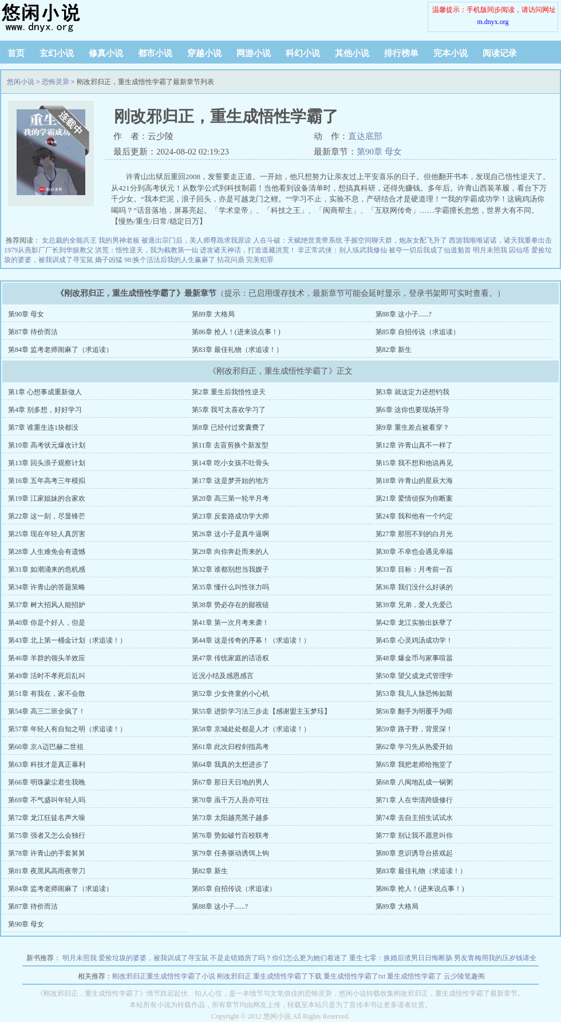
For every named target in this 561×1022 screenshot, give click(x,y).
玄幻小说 (56, 53)
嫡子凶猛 (109, 260)
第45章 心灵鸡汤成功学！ (414, 640)
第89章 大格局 (213, 314)
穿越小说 (204, 53)
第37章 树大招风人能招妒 (46, 605)
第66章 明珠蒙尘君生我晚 (46, 782)
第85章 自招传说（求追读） (418, 332)
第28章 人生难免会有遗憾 (46, 552)
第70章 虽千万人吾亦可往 (230, 800)
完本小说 (450, 53)
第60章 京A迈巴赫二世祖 (46, 747)
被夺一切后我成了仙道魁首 (430, 250)
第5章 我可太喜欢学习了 (229, 410)
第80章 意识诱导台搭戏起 (414, 853)
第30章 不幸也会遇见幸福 (414, 552)
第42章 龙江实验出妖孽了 (414, 623)
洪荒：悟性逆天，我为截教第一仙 (146, 250)
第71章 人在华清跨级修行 (414, 800)
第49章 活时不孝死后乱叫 (46, 676)
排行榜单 (401, 53)
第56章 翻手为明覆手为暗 (414, 711)
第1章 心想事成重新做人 (45, 392)
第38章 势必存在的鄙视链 (230, 605)
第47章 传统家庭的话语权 (230, 658)
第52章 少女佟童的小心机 (230, 694)
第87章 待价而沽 (33, 332)
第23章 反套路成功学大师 (230, 516)
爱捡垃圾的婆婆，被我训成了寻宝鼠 (153, 958)
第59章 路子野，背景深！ (414, 729)
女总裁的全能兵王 (69, 240)
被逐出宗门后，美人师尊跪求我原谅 (196, 240)
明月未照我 (490, 250)
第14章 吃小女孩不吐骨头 (230, 463)
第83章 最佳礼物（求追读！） (237, 350)
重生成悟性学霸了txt (354, 976)
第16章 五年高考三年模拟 (46, 481)
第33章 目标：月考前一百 (414, 569)
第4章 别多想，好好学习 (45, 410)
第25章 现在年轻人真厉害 (46, 534)
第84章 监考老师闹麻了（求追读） (60, 350)
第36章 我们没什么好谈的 (414, 587)
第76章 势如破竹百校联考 (230, 835)
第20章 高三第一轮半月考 (230, 498)
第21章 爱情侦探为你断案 (414, 498)
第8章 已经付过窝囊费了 (229, 427)
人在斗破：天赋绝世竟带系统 (297, 240)
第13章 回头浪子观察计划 (46, 463)
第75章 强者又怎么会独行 (46, 835)
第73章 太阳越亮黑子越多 (230, 818)
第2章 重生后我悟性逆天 (229, 392)
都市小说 (155, 53)
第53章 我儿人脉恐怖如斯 (414, 694)
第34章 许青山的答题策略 (46, 587)
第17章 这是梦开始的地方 (230, 481)
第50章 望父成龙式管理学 (414, 676)
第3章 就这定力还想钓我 (412, 392)
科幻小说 (303, 53)
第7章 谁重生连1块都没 (43, 427)
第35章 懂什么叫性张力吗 (230, 587)
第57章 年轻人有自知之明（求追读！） (67, 729)
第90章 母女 (379, 151)
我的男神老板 (119, 240)
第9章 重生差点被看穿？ (412, 427)
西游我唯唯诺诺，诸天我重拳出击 (500, 240)
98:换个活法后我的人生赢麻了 (169, 260)
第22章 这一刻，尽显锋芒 (46, 516)
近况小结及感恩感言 (223, 676)
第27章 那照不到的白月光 (414, 534)
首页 (16, 53)
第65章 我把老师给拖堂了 (414, 764)
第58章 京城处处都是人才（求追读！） (251, 729)
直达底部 (365, 136)
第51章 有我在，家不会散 (46, 694)
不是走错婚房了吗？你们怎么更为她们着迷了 (278, 958)
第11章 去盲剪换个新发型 (230, 445)
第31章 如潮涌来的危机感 (46, 569)
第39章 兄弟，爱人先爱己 (414, 605)
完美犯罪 (260, 260)
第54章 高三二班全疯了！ (46, 711)
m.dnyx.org (492, 22)
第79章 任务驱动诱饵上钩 (230, 853)
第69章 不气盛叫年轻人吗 (46, 800)
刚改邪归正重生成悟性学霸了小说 (163, 976)
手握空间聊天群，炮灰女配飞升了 (395, 240)
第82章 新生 (394, 350)
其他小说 (352, 53)
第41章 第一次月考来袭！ (230, 623)
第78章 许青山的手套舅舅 (46, 853)
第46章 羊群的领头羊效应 (46, 658)
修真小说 (106, 53)
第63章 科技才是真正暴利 (46, 764)
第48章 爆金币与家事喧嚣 (414, 658)
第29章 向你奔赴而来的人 (230, 552)
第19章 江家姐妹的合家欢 (46, 498)
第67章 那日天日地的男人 (230, 782)
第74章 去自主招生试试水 (414, 818)
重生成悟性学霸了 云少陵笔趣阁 (436, 976)
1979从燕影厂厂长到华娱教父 (48, 250)
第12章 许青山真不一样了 (414, 445)
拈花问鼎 (230, 260)
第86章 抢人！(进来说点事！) (236, 332)
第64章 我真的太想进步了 (230, 764)
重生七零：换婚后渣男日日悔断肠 (400, 958)
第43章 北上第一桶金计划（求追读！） (67, 640)
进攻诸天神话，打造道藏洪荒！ (248, 250)
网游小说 (253, 53)
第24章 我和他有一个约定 (414, 516)
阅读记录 (500, 53)
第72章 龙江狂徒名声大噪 (46, 818)
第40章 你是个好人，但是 (46, 623)
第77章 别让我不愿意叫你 (414, 835)
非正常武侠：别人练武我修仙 (342, 250)
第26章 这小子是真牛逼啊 (230, 534)
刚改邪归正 (234, 976)
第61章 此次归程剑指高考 (230, 747)
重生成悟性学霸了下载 (287, 976)
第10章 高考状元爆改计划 (46, 445)
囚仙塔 (519, 250)
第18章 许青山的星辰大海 (414, 481)
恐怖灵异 (55, 82)
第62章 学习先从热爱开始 (414, 747)
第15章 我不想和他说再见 (414, 463)
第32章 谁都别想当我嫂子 (230, 569)
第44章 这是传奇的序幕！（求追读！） (251, 640)
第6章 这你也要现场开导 (412, 410)
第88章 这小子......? (404, 314)
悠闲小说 (71, 17)
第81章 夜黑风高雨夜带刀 (46, 871)
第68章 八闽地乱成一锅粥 (414, 782)
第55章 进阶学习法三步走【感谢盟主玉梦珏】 (261, 711)
